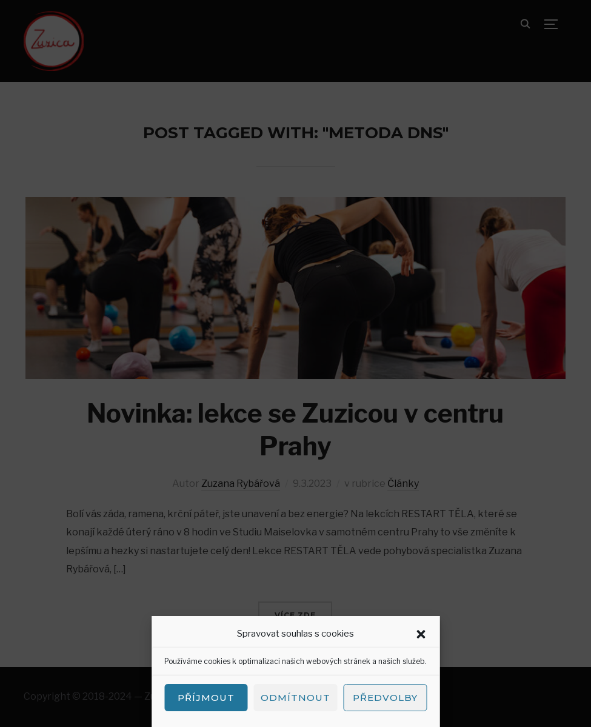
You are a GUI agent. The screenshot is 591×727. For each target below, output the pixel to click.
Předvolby (385, 697)
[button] (421, 634)
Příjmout (206, 697)
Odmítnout (295, 697)
